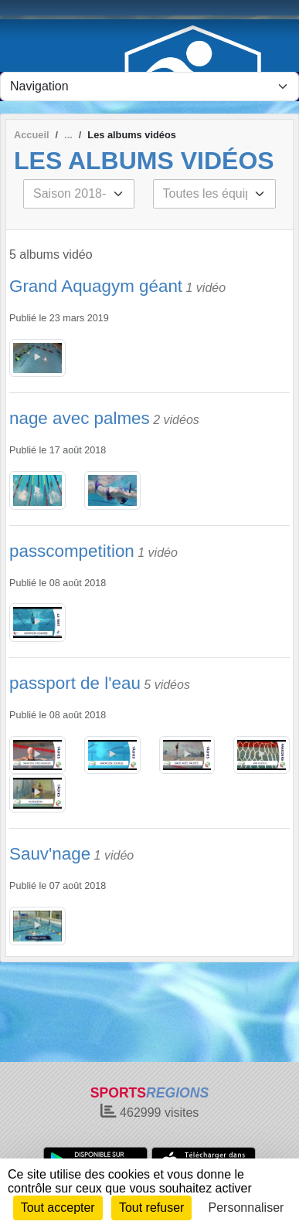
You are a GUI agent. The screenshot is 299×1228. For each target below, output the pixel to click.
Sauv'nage (49, 853)
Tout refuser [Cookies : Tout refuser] (151, 1207)
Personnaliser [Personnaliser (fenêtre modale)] (246, 1207)
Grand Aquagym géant (95, 286)
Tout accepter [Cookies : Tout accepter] (58, 1207)
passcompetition (71, 551)
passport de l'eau (75, 683)
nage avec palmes (79, 418)
